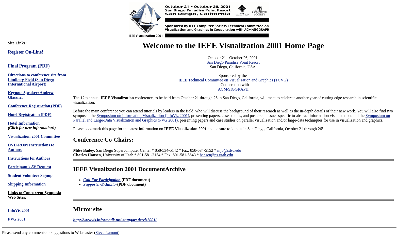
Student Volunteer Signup (30, 175)
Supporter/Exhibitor (100, 184)
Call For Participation (102, 180)
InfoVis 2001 (19, 210)
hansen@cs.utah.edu (216, 155)
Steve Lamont (106, 232)
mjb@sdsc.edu (229, 150)
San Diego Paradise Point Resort (233, 62)
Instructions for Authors (29, 158)
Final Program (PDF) (29, 66)
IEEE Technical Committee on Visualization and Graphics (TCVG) (233, 80)
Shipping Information (27, 184)
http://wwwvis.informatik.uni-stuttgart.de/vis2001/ (115, 220)
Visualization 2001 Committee (34, 136)
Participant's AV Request (29, 167)
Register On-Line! (25, 52)
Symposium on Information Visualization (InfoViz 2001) (143, 115)
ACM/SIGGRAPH (233, 89)
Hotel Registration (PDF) (30, 114)
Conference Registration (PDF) (35, 106)
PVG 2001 (17, 219)
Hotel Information (24, 123)
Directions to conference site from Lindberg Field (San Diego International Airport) (37, 79)
